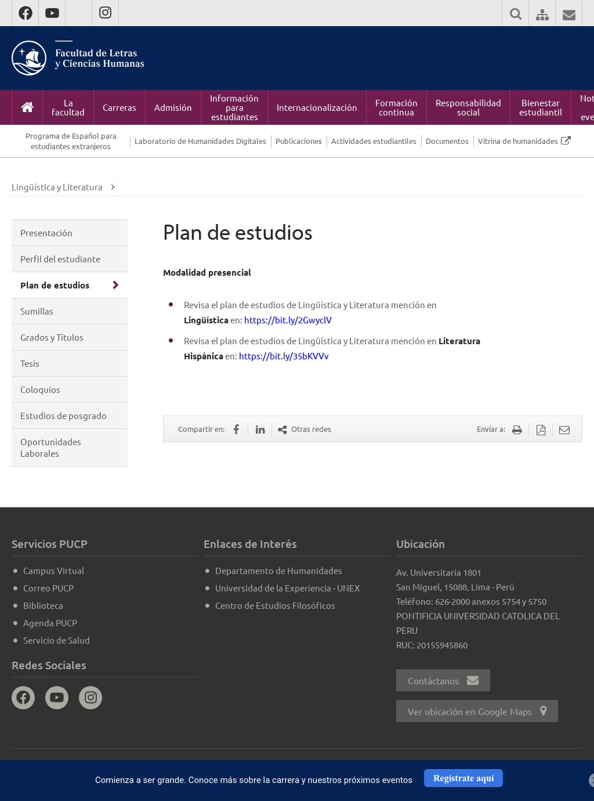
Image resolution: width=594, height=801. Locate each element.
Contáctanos (443, 680)
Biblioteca (43, 605)
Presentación (46, 232)
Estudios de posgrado (63, 415)
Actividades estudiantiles (373, 141)
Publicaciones (299, 141)
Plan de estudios (54, 285)
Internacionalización (317, 107)
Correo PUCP (48, 587)
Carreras (119, 107)
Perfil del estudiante (60, 258)
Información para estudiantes (234, 107)
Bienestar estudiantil (540, 107)
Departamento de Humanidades (278, 570)
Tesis (29, 363)
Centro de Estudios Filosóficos (275, 605)
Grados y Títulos (52, 336)
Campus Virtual (53, 570)
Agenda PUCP (50, 622)
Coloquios (40, 389)
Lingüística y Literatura (57, 186)
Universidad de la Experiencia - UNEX (287, 587)
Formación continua (396, 107)
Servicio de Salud (56, 639)
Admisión (173, 107)
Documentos (447, 141)
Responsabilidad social (468, 107)
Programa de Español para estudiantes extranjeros (71, 141)
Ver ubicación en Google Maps (477, 711)
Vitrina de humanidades (518, 141)
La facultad (68, 107)
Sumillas (36, 310)
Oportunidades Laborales (50, 447)
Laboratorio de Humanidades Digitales (200, 141)
